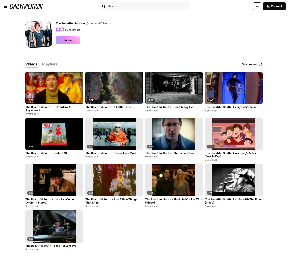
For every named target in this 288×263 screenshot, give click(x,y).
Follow (67, 40)
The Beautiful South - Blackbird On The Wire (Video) (173, 201)
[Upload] (257, 6)
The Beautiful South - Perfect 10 (46, 153)
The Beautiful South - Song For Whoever (51, 245)
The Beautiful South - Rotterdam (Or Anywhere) (48, 109)
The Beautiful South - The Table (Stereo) (171, 153)
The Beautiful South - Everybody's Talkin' (231, 107)
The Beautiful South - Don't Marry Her (169, 107)
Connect (274, 6)
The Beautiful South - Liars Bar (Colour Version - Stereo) (50, 201)
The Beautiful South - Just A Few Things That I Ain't (111, 201)
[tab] (31, 64)
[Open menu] (5, 6)
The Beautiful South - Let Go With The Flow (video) (233, 201)
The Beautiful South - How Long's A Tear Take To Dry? (231, 155)
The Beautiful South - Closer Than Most (110, 153)
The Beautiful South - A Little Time (108, 107)
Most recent (252, 64)
